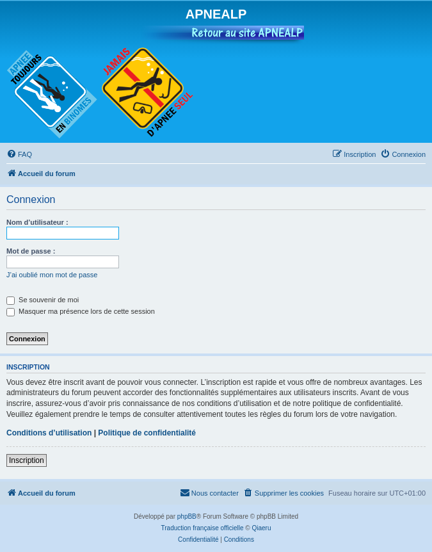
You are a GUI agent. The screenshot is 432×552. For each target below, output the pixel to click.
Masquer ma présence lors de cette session (80, 311)
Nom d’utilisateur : (37, 222)
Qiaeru (261, 528)
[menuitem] (19, 154)
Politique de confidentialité (147, 432)
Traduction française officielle (202, 528)
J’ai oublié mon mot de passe (51, 275)
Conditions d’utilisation (49, 432)
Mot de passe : (30, 251)
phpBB (186, 516)
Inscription (26, 460)
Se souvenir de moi (42, 300)
